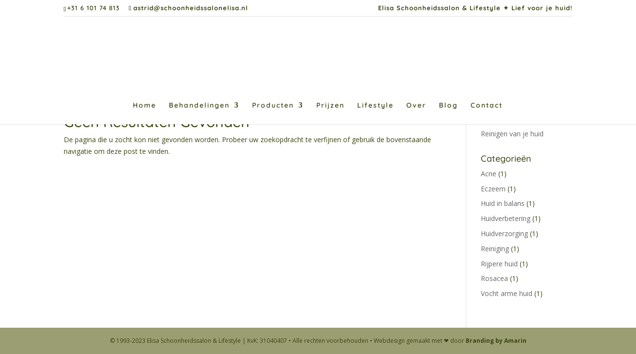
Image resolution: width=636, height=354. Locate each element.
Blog (448, 106)
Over (416, 106)
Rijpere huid (499, 263)
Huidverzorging (504, 233)
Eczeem (493, 188)
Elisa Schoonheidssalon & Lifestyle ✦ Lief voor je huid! (475, 8)
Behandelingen (199, 106)
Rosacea (494, 278)
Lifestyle (375, 106)
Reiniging (495, 248)
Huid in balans (503, 203)
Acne (488, 173)
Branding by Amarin (496, 340)
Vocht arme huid (506, 293)
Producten (273, 106)
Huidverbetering (505, 218)
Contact (487, 106)
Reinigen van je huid (512, 133)
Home (144, 106)
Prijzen (330, 106)
